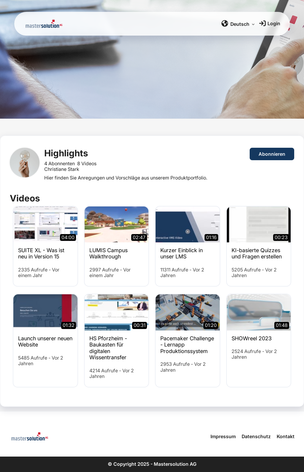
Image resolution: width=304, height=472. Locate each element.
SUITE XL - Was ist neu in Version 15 (41, 253)
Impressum (223, 436)
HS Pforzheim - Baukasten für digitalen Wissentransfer (108, 348)
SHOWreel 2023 (252, 338)
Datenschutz (256, 436)
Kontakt (285, 436)
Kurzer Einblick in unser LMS (181, 253)
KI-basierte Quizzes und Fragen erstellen (257, 253)
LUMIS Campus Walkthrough (108, 253)
